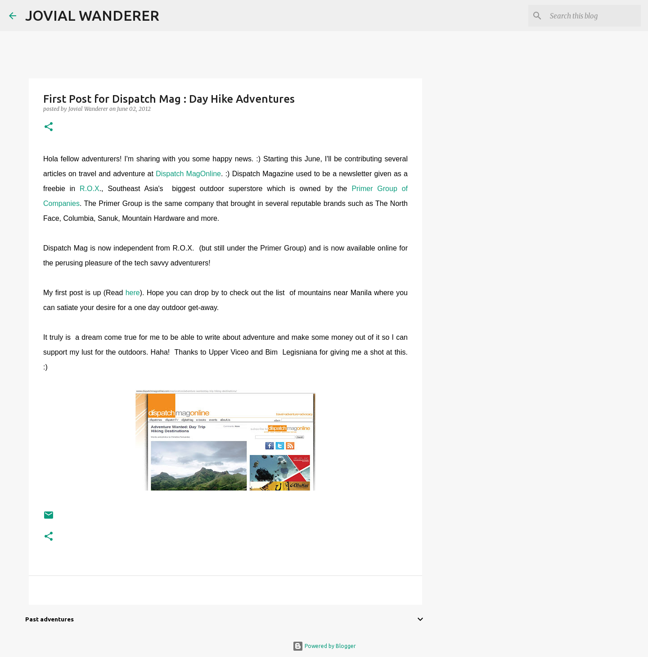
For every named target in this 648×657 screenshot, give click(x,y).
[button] (48, 127)
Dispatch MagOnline (188, 174)
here (133, 293)
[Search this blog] (593, 16)
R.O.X (89, 188)
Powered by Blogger (324, 646)
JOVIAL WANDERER (92, 15)
